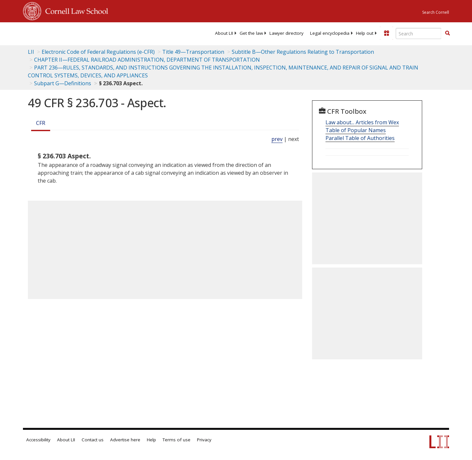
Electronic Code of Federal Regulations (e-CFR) (98, 51)
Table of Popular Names (355, 130)
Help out (364, 33)
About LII (224, 33)
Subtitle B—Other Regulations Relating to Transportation (303, 51)
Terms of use (176, 440)
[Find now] (447, 33)
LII (31, 51)
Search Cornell (435, 12)
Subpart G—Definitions (62, 83)
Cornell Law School (74, 10)
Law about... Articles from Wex (362, 122)
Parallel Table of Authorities (360, 138)
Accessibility (38, 440)
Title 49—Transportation (193, 51)
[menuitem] (224, 33)
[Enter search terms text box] (419, 33)
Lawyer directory (286, 33)
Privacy (204, 440)
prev (277, 139)
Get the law (251, 33)
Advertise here (125, 440)
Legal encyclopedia (329, 33)
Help (151, 440)
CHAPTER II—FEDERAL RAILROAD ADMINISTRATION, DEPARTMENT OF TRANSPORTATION (147, 59)
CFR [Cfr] (40, 123)
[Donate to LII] (386, 33)
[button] (447, 33)
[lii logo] (96, 33)
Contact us (93, 440)
